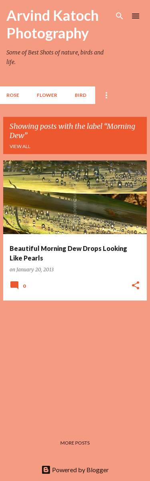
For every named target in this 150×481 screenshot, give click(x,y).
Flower (47, 95)
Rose (12, 95)
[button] (135, 286)
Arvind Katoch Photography (52, 24)
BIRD (80, 95)
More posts (75, 443)
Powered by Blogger (75, 469)
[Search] (119, 16)
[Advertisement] (75, 363)
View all (20, 146)
